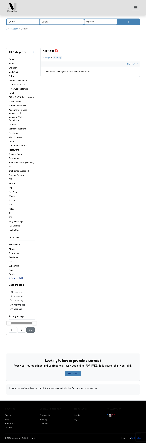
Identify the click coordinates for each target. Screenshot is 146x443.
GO (30, 329)
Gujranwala (14, 266)
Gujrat (11, 270)
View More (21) (16, 278)
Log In (77, 415)
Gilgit (11, 262)
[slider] (8, 323)
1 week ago (17, 296)
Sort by (131, 64)
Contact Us (45, 415)
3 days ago (17, 292)
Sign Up (77, 419)
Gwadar (12, 274)
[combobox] (23, 22)
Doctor (57, 57)
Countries (44, 423)
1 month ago (18, 300)
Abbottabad (14, 245)
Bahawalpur (14, 253)
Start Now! (73, 373)
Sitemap (43, 419)
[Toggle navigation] (136, 7)
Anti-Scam (10, 423)
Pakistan (14, 29)
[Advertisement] (73, 39)
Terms (8, 415)
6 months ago (18, 305)
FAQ (7, 419)
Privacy (8, 427)
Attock (12, 249)
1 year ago (17, 309)
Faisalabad (13, 257)
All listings (50, 50)
